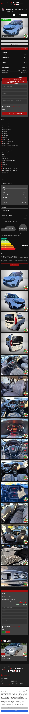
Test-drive (14, 44)
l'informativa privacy (15, 106)
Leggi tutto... (14, 264)
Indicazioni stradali (5, 684)
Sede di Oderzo (6, 675)
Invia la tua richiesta (14, 114)
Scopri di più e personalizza (14, 707)
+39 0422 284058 (21, 604)
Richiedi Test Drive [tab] (7, 596)
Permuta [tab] (4, 593)
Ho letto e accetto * (12, 106)
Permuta (14, 41)
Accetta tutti (14, 710)
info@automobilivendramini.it (17, 683)
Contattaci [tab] (5, 591)
